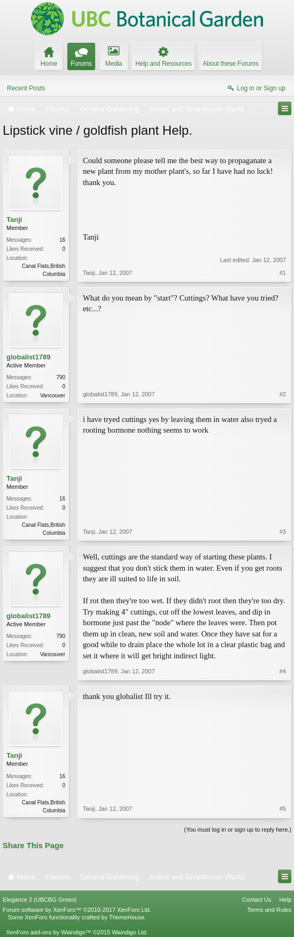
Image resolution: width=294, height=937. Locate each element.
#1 (283, 273)
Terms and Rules (269, 910)
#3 (283, 531)
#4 (283, 671)
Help (285, 899)
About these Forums (230, 63)
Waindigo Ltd (129, 932)
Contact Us (256, 899)
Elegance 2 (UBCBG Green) (39, 899)
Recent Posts (26, 88)
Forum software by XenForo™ (77, 910)
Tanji (14, 220)
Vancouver (52, 395)
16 (62, 240)
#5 (283, 808)
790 (60, 377)
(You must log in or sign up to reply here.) (237, 829)
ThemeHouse (126, 917)
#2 (283, 394)
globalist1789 (28, 357)
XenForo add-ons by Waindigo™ (48, 932)
